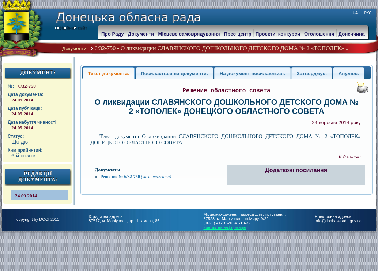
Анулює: (349, 73)
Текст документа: (108, 73)
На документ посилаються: (253, 73)
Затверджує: (312, 73)
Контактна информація (224, 227)
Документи (74, 48)
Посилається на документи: (174, 73)
